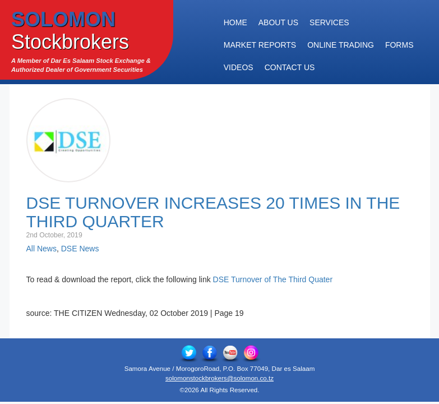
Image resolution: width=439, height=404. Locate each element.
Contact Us (290, 67)
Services (329, 22)
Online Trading (340, 44)
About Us (278, 22)
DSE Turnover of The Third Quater (272, 279)
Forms (399, 44)
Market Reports (260, 44)
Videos (238, 67)
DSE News (80, 248)
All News (41, 248)
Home (235, 22)
